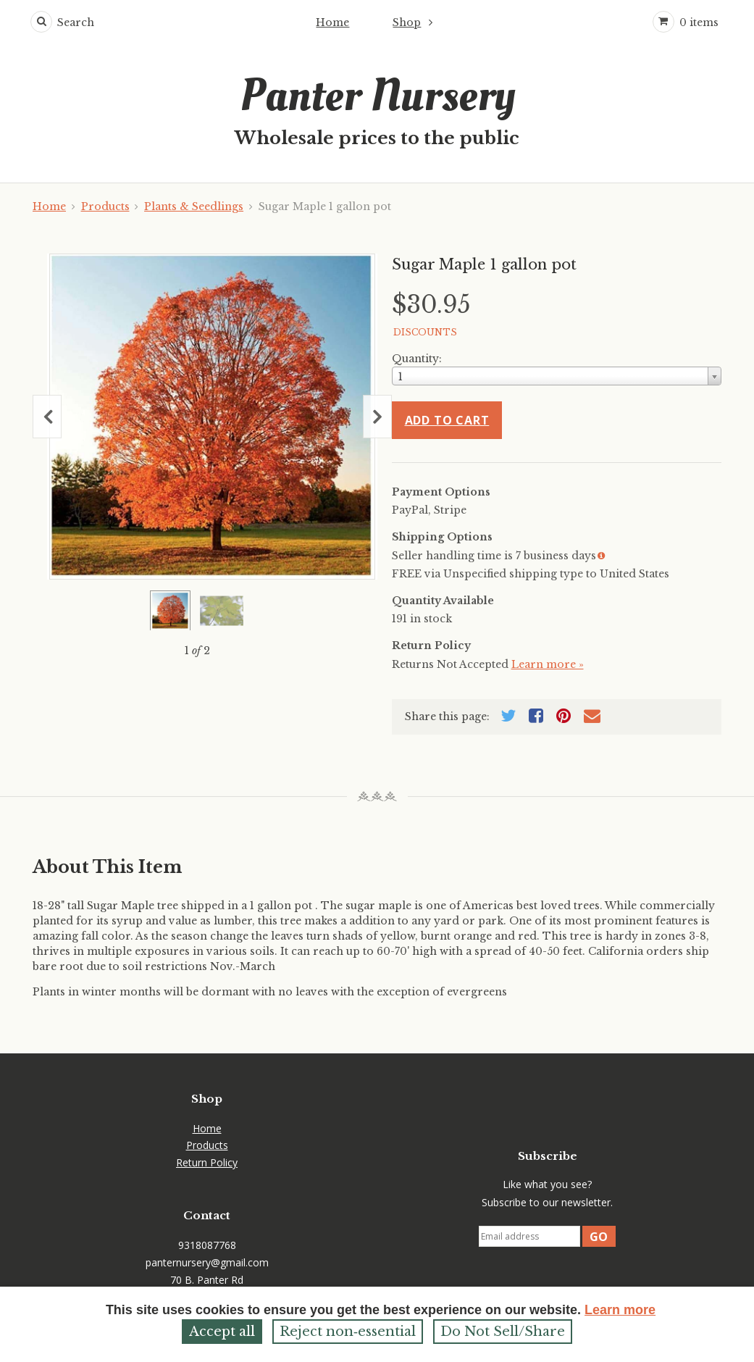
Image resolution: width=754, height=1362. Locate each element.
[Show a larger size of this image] (170, 610)
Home (332, 22)
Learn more (620, 1310)
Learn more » (547, 664)
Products (105, 206)
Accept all (222, 1332)
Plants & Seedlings (193, 206)
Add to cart (447, 420)
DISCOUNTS (425, 332)
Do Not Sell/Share (502, 1332)
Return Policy (207, 1162)
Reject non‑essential (348, 1332)
